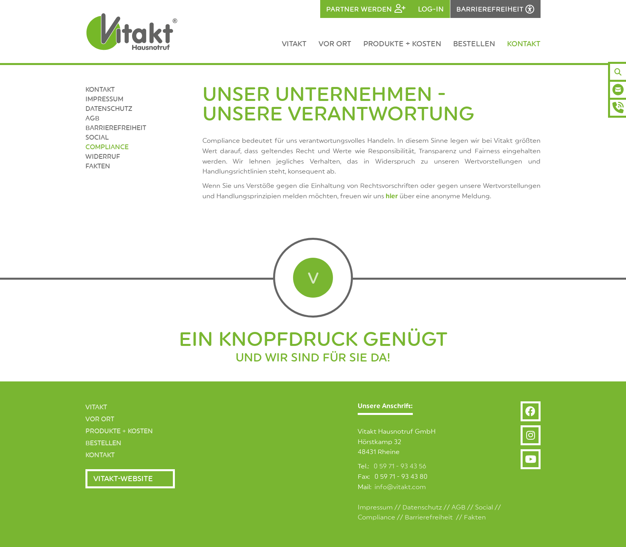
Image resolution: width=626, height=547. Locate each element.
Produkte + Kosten (402, 43)
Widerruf (102, 157)
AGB (92, 118)
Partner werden (359, 9)
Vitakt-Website (123, 478)
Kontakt (524, 43)
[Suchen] (618, 72)
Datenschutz (108, 109)
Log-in (431, 9)
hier (392, 196)
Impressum (104, 99)
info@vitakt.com (400, 487)
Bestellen (474, 43)
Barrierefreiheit (115, 128)
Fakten (97, 166)
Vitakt (294, 43)
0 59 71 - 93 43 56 (400, 466)
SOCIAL (97, 137)
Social (484, 507)
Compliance (107, 147)
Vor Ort (335, 43)
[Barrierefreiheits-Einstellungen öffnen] (495, 9)
